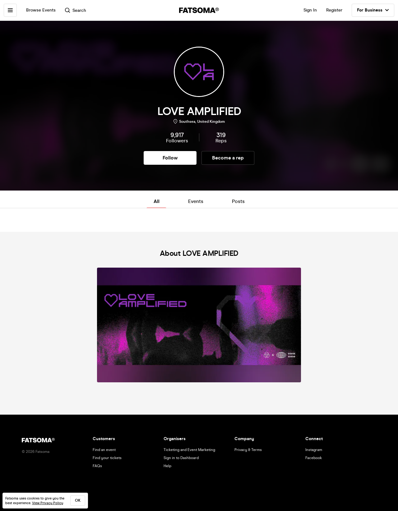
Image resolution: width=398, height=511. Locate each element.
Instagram (313, 450)
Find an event (104, 450)
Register (334, 10)
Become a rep (228, 158)
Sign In (310, 10)
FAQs (97, 466)
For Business (373, 10)
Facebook (313, 458)
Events (195, 201)
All (157, 201)
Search (75, 10)
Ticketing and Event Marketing (189, 450)
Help (167, 466)
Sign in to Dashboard (181, 458)
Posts (238, 201)
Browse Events (41, 10)
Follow (170, 158)
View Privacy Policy (47, 503)
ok (78, 500)
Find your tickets (107, 458)
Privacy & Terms (248, 450)
